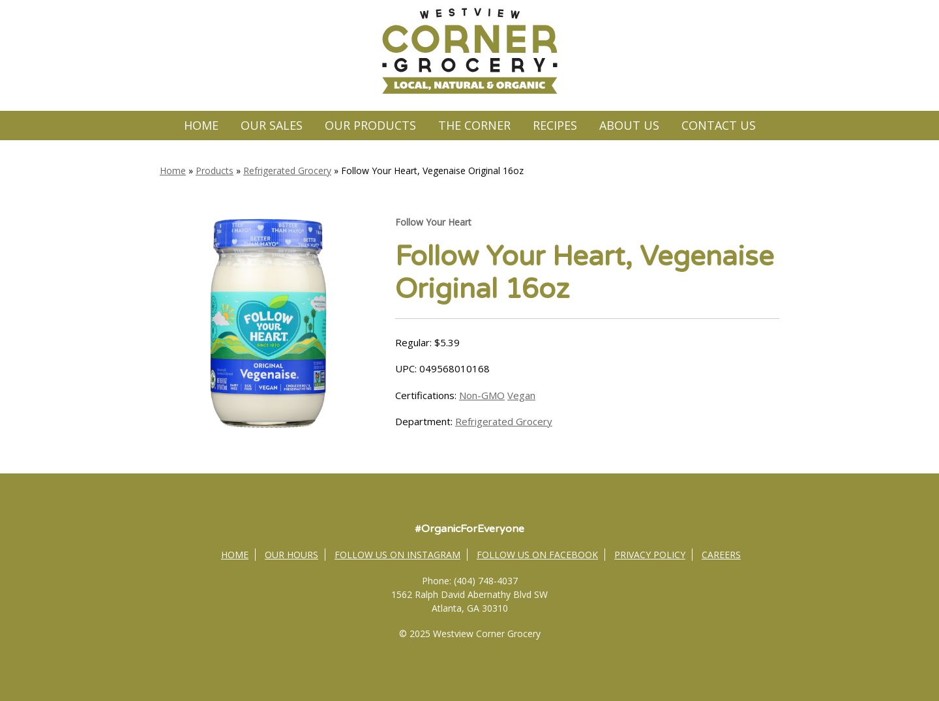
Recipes (555, 125)
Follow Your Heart (433, 222)
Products (214, 170)
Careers (721, 554)
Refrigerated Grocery (287, 170)
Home (201, 125)
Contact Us (718, 125)
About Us (629, 125)
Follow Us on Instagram (397, 554)
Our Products (370, 125)
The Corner (474, 125)
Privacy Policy (649, 554)
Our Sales (272, 125)
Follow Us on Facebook (537, 554)
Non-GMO (482, 395)
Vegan (521, 395)
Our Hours (291, 554)
